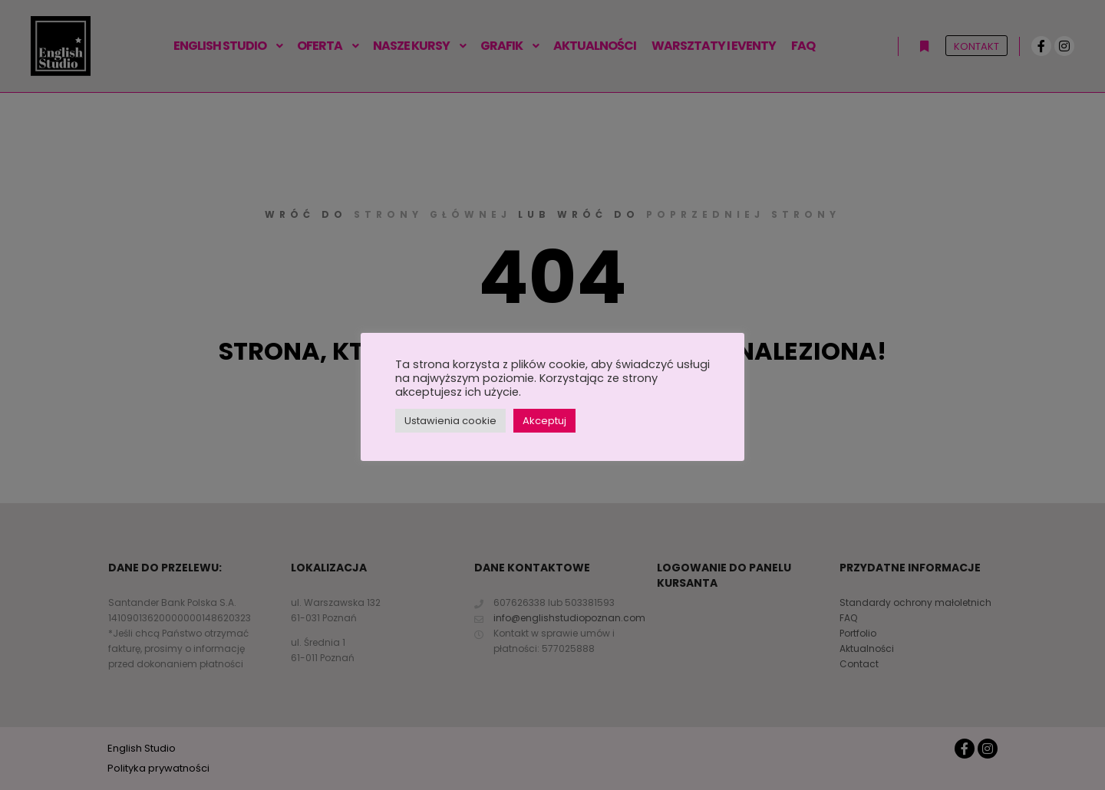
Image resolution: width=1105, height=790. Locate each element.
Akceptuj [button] (544, 420)
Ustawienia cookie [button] (450, 420)
